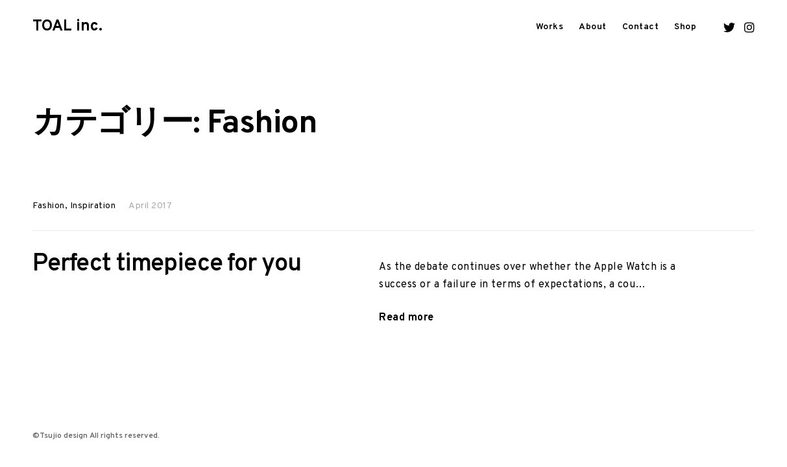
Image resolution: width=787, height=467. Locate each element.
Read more (406, 318)
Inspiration (93, 205)
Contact (640, 26)
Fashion (48, 205)
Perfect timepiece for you (166, 264)
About (593, 26)
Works (550, 26)
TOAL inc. (67, 26)
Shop (685, 26)
